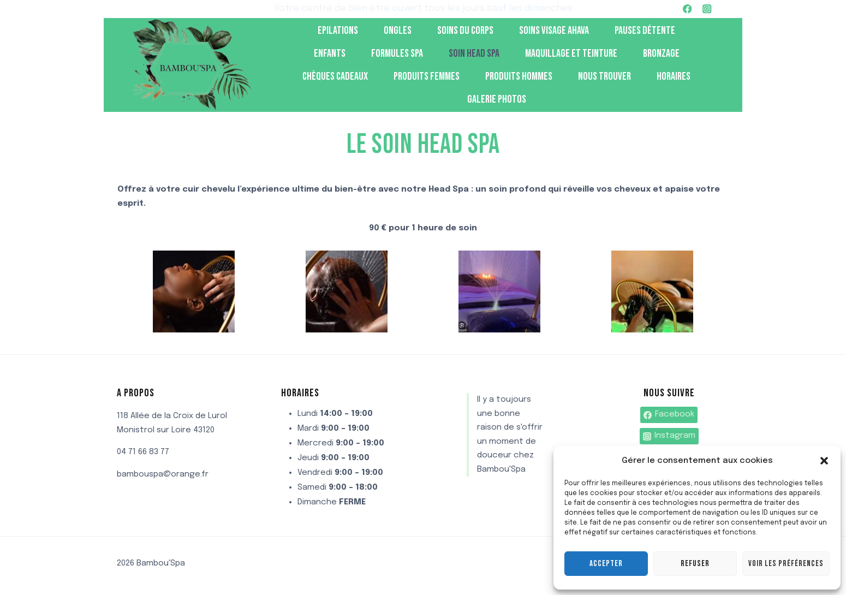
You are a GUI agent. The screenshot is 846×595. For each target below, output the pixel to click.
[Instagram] (707, 9)
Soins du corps (465, 30)
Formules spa (397, 53)
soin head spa (474, 53)
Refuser (695, 563)
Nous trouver (604, 76)
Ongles (398, 30)
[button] (824, 460)
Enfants (329, 53)
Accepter (606, 563)
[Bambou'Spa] (191, 65)
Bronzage (661, 53)
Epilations (338, 30)
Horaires (673, 76)
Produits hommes (518, 76)
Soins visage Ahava (554, 30)
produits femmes (427, 76)
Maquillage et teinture (571, 53)
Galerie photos (496, 99)
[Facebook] (687, 9)
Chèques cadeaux (335, 76)
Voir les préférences (786, 563)
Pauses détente (645, 30)
